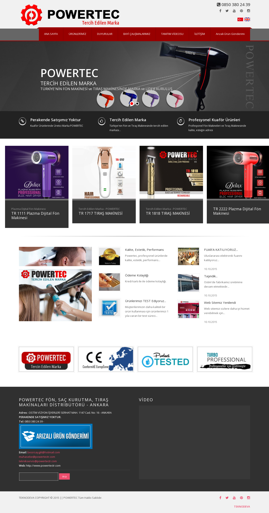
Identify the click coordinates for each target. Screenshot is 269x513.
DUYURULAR (104, 34)
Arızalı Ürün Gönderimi (230, 34)
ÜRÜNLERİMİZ (77, 34)
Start (264, 104)
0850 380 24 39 (236, 4)
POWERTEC (69, 72)
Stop (267, 104)
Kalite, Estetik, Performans (144, 249)
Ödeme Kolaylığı (136, 275)
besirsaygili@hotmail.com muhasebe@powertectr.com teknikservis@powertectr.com (39, 456)
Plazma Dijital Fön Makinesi (28, 209)
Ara (64, 476)
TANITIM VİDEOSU (172, 34)
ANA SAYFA (51, 34)
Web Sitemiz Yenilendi (220, 302)
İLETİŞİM (199, 34)
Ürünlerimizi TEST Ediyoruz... (145, 301)
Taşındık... (211, 276)
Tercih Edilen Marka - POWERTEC (99, 209)
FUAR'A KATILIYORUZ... (221, 249)
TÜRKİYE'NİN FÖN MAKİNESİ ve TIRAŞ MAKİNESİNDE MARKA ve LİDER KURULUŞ (106, 88)
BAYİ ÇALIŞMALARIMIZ (136, 34)
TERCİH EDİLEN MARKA (68, 83)
